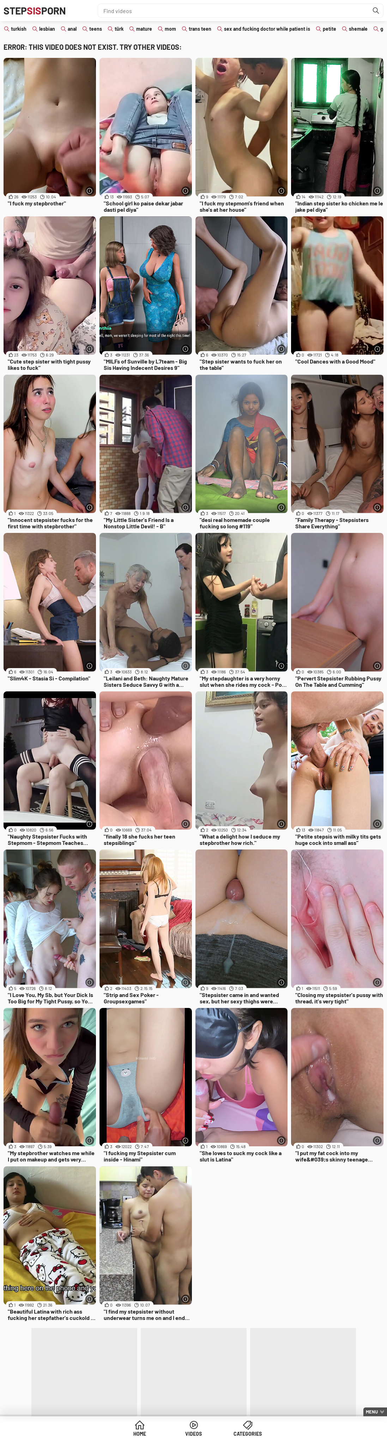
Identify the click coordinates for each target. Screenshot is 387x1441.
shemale (358, 29)
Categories (248, 1434)
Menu (372, 1412)
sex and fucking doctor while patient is (267, 29)
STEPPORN (35, 11)
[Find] (376, 10)
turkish (18, 29)
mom (170, 29)
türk (119, 29)
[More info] (89, 190)
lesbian (47, 29)
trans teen (200, 29)
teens (95, 29)
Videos (193, 1434)
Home (139, 1434)
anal (72, 29)
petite (329, 29)
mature (144, 29)
